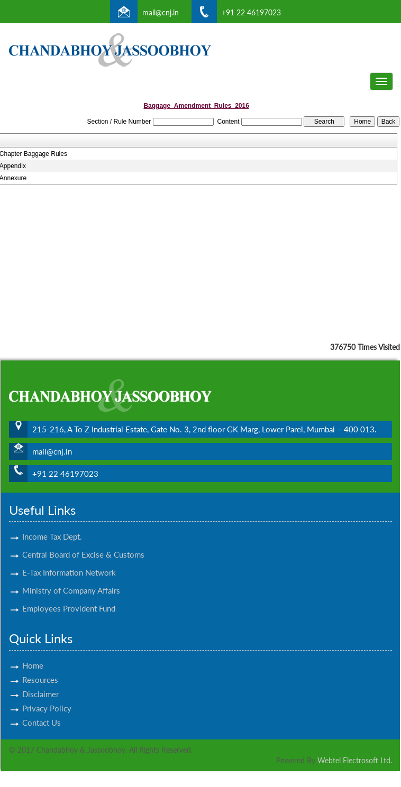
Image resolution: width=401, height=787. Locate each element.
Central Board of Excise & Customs (83, 542)
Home (32, 653)
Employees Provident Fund (68, 596)
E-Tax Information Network (69, 560)
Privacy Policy (46, 695)
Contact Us (41, 710)
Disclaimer (40, 681)
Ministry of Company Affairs (71, 578)
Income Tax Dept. (52, 524)
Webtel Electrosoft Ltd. (354, 760)
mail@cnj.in (160, 12)
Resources (40, 667)
